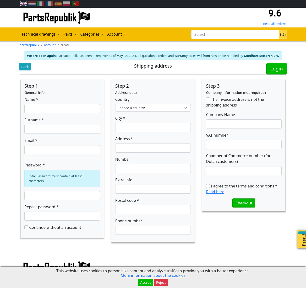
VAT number (217, 135)
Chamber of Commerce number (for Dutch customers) (238, 158)
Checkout (243, 203)
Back (25, 66)
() (283, 34)
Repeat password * (41, 206)
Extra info (123, 179)
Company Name (220, 114)
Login (276, 68)
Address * (124, 138)
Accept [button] (145, 282)
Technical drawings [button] (39, 34)
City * (120, 118)
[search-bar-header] (235, 34)
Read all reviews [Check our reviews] (274, 23)
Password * (34, 165)
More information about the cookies (153, 275)
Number (122, 159)
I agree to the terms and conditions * (241, 188)
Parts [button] (68, 34)
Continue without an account (52, 227)
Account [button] (115, 34)
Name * (31, 99)
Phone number (128, 221)
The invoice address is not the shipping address (235, 102)
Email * (30, 140)
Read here (215, 191)
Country (122, 99)
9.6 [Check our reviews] (274, 13)
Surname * (34, 120)
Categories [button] (90, 34)
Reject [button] (161, 282)
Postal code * (127, 200)
